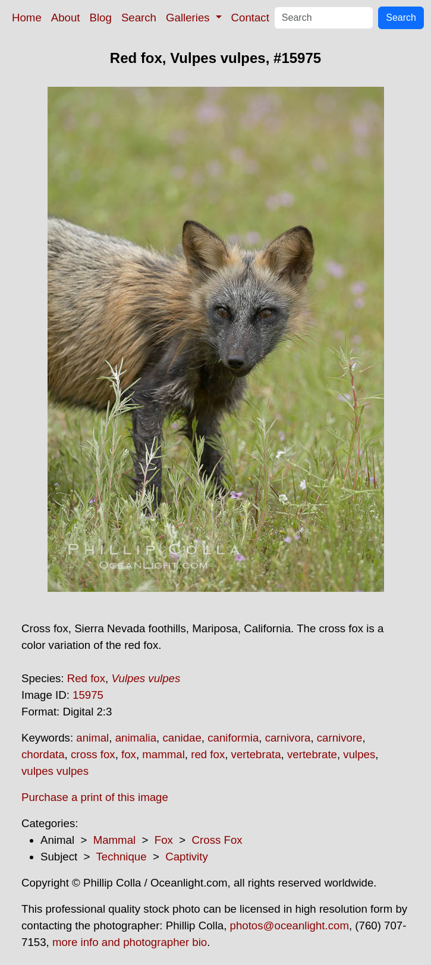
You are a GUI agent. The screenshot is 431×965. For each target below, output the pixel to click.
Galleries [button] (189, 17)
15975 (88, 695)
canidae (181, 737)
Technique (121, 856)
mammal (163, 754)
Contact (250, 17)
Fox (164, 840)
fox (128, 754)
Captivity (186, 856)
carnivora (288, 737)
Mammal (114, 840)
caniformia (233, 737)
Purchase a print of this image (94, 797)
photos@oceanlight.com (289, 925)
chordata (43, 754)
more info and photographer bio (129, 942)
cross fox (93, 754)
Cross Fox (217, 840)
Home (27, 17)
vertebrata (256, 754)
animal (92, 737)
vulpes (359, 754)
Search (138, 17)
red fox (208, 754)
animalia (135, 737)
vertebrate (312, 754)
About (65, 17)
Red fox (86, 678)
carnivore (340, 737)
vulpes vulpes (55, 771)
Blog (101, 17)
